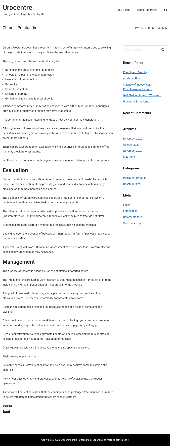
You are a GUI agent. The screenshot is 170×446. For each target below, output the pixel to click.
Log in (126, 204)
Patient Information (134, 177)
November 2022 (132, 138)
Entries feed (130, 210)
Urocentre (17, 7)
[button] (131, 10)
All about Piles (131, 78)
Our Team (125, 10)
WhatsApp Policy (147, 9)
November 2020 (132, 150)
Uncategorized (131, 184)
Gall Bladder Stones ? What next (142, 95)
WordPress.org (132, 223)
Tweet (6, 411)
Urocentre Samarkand (136, 101)
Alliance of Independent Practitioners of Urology (137, 87)
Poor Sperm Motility (135, 72)
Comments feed (132, 217)
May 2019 (129, 156)
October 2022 (131, 144)
